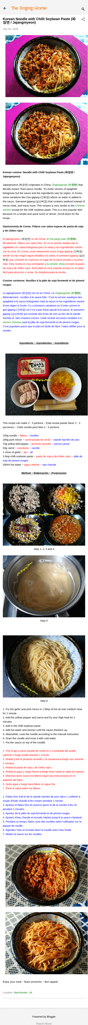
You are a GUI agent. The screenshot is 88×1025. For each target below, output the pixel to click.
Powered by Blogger (44, 1016)
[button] (83, 19)
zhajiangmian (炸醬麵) (68, 293)
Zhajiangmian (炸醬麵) (65, 184)
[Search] (83, 9)
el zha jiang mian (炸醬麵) (61, 238)
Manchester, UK (23, 992)
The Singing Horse (29, 8)
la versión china (56, 263)
